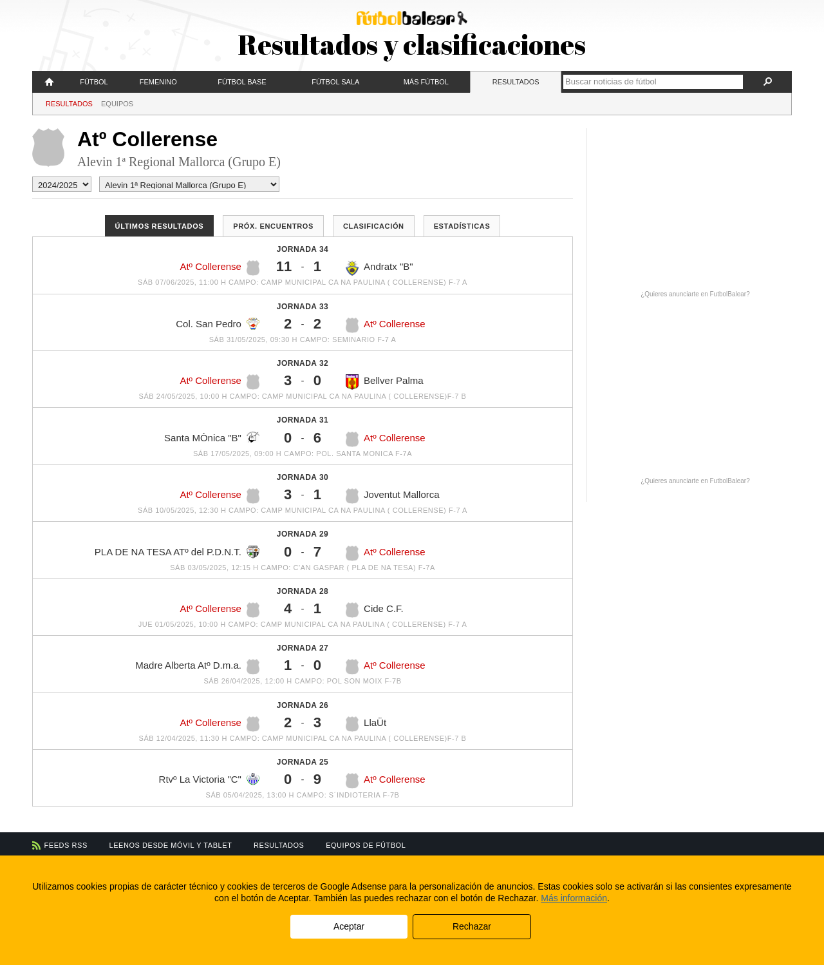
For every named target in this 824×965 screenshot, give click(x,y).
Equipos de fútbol (366, 845)
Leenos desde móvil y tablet (170, 845)
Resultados (515, 82)
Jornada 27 (302, 648)
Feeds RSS (66, 845)
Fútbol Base (242, 82)
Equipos (117, 104)
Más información (574, 898)
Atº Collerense (219, 268)
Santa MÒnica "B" (211, 437)
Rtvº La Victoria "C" (209, 779)
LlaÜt (366, 724)
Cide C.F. (375, 610)
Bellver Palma (385, 382)
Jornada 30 (302, 477)
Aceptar (348, 926)
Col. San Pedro (217, 324)
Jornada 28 (302, 591)
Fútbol (94, 82)
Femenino (158, 82)
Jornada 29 (302, 534)
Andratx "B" (379, 268)
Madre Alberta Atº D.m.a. (197, 666)
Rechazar (472, 926)
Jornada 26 (302, 705)
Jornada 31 (302, 420)
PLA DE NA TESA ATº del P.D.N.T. (177, 552)
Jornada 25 (302, 762)
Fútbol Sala (335, 82)
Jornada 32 (302, 363)
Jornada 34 (302, 249)
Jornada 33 (302, 306)
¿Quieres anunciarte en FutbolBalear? (695, 294)
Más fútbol (426, 82)
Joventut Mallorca (393, 496)
